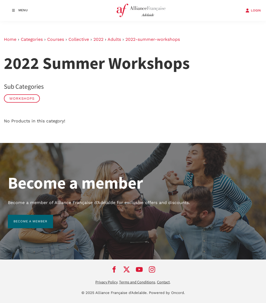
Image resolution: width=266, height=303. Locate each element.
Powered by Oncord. (167, 293)
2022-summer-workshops (152, 39)
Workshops (21, 98)
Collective (78, 39)
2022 (98, 39)
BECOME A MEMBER (25, 217)
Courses (55, 39)
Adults (114, 39)
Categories (32, 39)
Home (10, 39)
